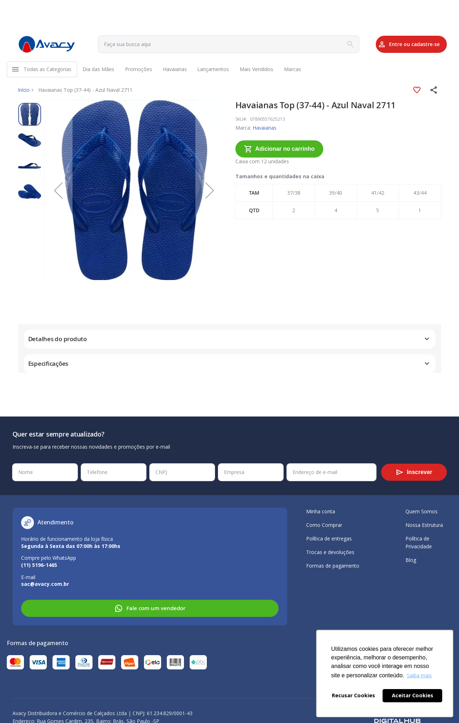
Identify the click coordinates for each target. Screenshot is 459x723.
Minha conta (320, 511)
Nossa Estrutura (424, 525)
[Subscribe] (414, 472)
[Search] (336, 44)
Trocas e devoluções (330, 552)
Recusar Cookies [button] (353, 695)
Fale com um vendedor (149, 608)
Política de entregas (329, 538)
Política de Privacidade (418, 542)
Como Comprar (324, 525)
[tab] (229, 341)
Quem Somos (421, 511)
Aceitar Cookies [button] (412, 695)
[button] (434, 92)
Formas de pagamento (332, 565)
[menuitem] (48, 70)
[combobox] (221, 44)
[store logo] (46, 44)
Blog (410, 560)
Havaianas (264, 129)
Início (24, 92)
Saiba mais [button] (419, 675)
